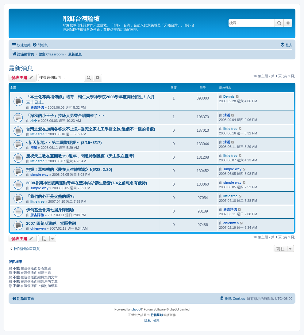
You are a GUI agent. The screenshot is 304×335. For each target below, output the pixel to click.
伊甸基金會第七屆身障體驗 (50, 210)
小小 (33, 120)
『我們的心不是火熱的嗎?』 (51, 196)
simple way (39, 174)
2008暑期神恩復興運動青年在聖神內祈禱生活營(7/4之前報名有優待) (86, 183)
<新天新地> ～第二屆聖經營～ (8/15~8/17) (64, 142)
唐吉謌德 (37, 107)
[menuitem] (40, 45)
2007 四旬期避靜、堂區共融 (51, 223)
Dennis (229, 96)
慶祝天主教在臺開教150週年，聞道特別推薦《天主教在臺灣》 (81, 156)
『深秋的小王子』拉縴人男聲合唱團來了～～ (66, 115)
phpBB (136, 309)
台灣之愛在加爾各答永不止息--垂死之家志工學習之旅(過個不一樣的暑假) (90, 129)
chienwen (38, 228)
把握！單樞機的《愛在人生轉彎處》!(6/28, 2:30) (69, 169)
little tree (37, 134)
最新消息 (21, 68)
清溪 (226, 115)
